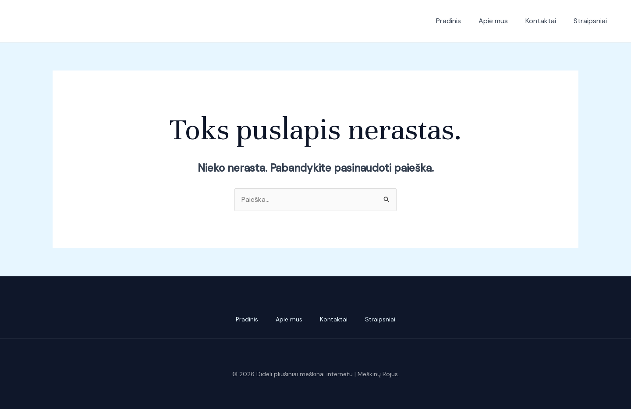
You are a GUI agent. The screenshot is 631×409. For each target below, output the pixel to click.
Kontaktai (540, 20)
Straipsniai (590, 20)
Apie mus (493, 20)
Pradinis (448, 20)
